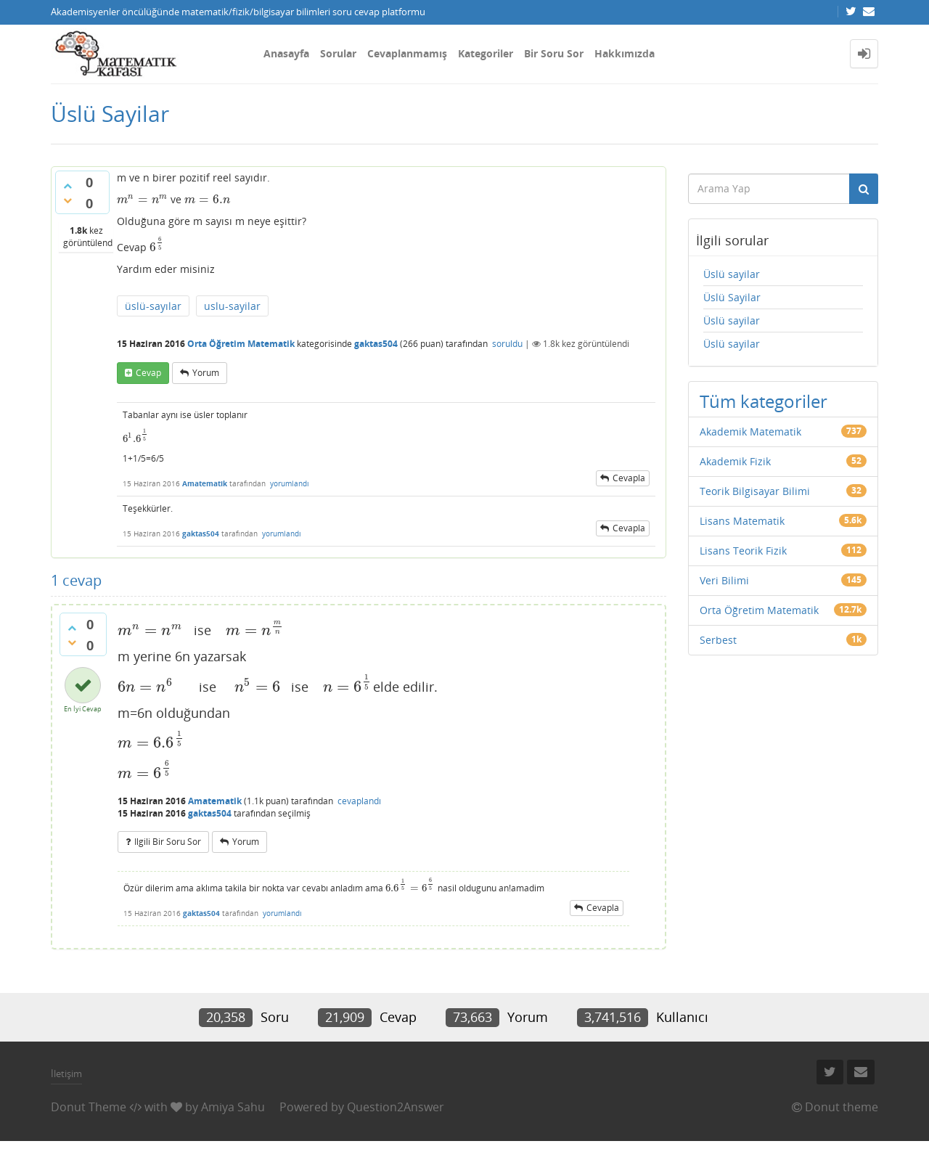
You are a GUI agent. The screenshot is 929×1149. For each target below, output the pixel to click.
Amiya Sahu (233, 1107)
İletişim (66, 1073)
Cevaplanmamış (407, 53)
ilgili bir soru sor (167, 841)
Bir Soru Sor (554, 53)
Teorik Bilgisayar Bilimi (755, 491)
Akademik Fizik (735, 461)
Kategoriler (485, 53)
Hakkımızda (624, 53)
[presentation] (142, 199)
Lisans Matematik (742, 521)
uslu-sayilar (232, 306)
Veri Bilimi (724, 580)
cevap (148, 373)
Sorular (338, 53)
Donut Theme (88, 1107)
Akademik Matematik (750, 431)
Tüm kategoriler (763, 401)
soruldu (507, 344)
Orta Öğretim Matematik (241, 344)
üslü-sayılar (153, 306)
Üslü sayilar (731, 274)
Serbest (718, 640)
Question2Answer (395, 1107)
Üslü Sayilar (732, 297)
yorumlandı (289, 483)
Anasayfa (286, 53)
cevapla (629, 478)
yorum (205, 373)
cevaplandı (359, 801)
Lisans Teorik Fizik (743, 550)
